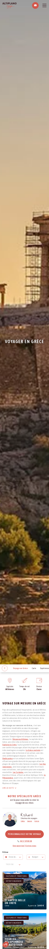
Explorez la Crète (9, 745)
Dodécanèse (7, 758)
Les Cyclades (18, 772)
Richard (27, 815)
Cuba (23, 821)
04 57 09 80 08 (26, 841)
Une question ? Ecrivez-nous (24, 846)
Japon (29, 821)
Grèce (36, 821)
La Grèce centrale (33, 750)
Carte (34, 668)
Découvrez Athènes (20, 739)
